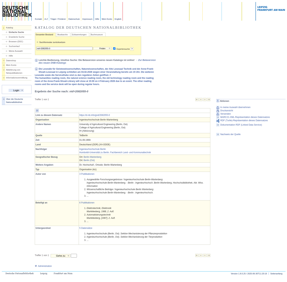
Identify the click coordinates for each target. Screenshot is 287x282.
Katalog (9, 28)
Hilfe (97, 19)
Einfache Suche (16, 32)
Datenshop (11, 60)
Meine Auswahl (16, 51)
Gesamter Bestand (44, 34)
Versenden (225, 114)
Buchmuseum (97, 34)
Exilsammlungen (79, 34)
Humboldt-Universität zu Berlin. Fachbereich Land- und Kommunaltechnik (115, 152)
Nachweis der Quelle (230, 134)
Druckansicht (226, 110)
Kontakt (38, 19)
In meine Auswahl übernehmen (235, 107)
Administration (43, 266)
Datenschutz (74, 19)
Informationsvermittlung (16, 78)
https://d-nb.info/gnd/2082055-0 (94, 115)
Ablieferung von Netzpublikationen (14, 71)
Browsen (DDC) (16, 41)
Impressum (87, 19)
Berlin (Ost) (89, 160)
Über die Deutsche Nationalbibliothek (14, 100)
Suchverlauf (14, 46)
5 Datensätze (85, 228)
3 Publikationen (86, 174)
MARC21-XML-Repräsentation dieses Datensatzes (245, 117)
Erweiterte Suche (16, 37)
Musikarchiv (62, 34)
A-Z (46, 19)
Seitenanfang (276, 273)
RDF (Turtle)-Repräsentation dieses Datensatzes (244, 120)
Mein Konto (107, 19)
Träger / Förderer (58, 19)
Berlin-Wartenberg (92, 157)
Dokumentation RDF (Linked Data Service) (241, 125)
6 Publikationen (86, 202)
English (118, 19)
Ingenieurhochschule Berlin (92, 149)
